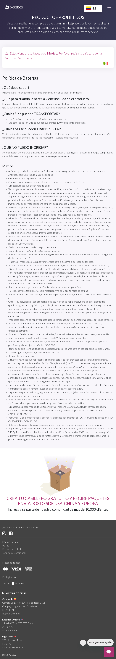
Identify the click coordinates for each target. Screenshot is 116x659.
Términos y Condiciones (14, 552)
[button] (107, 63)
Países (5, 545)
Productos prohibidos (13, 549)
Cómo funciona (10, 541)
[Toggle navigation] (109, 7)
